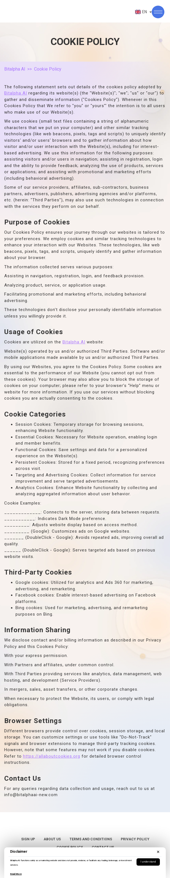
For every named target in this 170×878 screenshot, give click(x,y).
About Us (52, 839)
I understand (148, 861)
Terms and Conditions (91, 839)
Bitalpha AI (14, 69)
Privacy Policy (135, 839)
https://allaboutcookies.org (51, 756)
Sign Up (28, 839)
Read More (16, 874)
